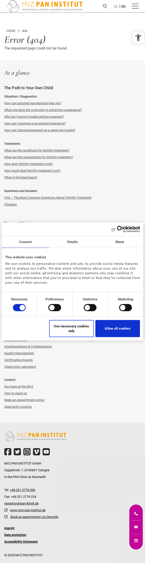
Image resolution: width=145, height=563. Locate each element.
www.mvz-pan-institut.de (27, 510)
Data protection (15, 535)
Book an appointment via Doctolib (34, 517)
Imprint (9, 528)
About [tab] (119, 241)
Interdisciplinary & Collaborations (28, 346)
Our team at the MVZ (18, 386)
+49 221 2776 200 (22, 490)
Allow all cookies (117, 328)
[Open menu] (135, 6)
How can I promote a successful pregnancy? (35, 123)
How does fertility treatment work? (28, 164)
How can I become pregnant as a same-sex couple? (39, 130)
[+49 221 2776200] (136, 513)
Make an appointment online (24, 400)
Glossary (10, 204)
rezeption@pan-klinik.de (21, 503)
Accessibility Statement (21, 541)
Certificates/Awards (18, 360)
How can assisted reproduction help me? (32, 103)
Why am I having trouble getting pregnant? (34, 116)
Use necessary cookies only (71, 328)
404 (24, 31)
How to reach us (15, 393)
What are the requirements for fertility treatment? (38, 157)
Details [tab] (72, 241)
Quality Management (19, 353)
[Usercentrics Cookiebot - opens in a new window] (120, 229)
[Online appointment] (136, 540)
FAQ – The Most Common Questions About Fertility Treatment (47, 197)
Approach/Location (18, 406)
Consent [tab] (25, 241)
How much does (15, 170)
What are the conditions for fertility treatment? (36, 150)
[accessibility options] (138, 37)
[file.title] (7, 452)
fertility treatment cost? (44, 170)
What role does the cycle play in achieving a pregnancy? (43, 110)
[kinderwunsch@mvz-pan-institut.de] (136, 527)
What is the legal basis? (20, 177)
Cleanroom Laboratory (20, 366)
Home (10, 31)
